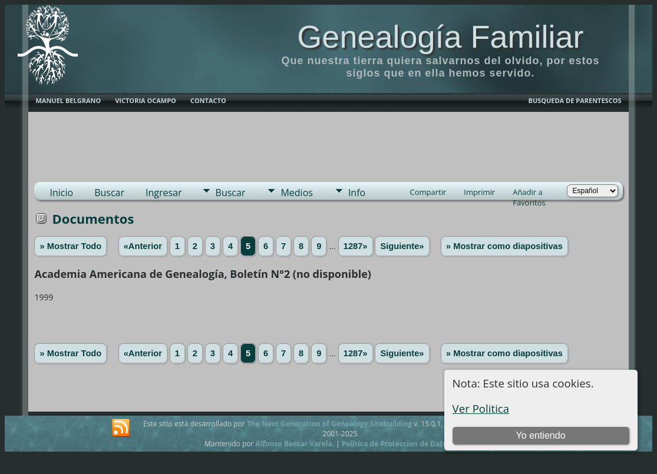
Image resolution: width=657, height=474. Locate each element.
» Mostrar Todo (70, 246)
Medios (296, 192)
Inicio (61, 192)
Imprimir (479, 192)
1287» (356, 246)
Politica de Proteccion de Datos (396, 444)
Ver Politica (481, 408)
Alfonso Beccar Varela (293, 444)
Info (356, 192)
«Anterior (143, 246)
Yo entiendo (541, 435)
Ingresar (164, 192)
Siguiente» (402, 246)
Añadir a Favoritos (529, 193)
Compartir (428, 192)
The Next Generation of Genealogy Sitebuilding (329, 424)
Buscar (109, 192)
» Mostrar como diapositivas (504, 246)
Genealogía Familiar (440, 36)
